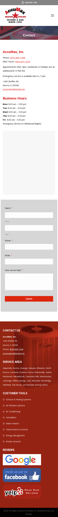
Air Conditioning (13, 411)
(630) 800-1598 (29, 2)
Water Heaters (12, 423)
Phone (9, 240)
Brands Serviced (13, 441)
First (7, 221)
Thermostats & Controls (17, 429)
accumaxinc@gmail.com (14, 89)
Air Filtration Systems (15, 405)
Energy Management (15, 435)
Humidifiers (11, 417)
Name (9, 208)
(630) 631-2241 (22, 61)
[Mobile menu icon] (52, 15)
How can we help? (14, 270)
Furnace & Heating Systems (18, 399)
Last (7, 234)
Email (8, 255)
